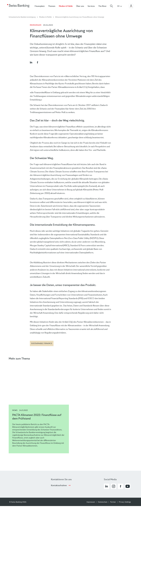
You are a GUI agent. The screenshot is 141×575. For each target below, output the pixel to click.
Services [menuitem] (91, 6)
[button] (31, 62)
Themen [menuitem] (51, 6)
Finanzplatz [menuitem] (40, 6)
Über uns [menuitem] (80, 6)
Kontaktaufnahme (59, 485)
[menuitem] (104, 6)
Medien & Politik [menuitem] (66, 6)
